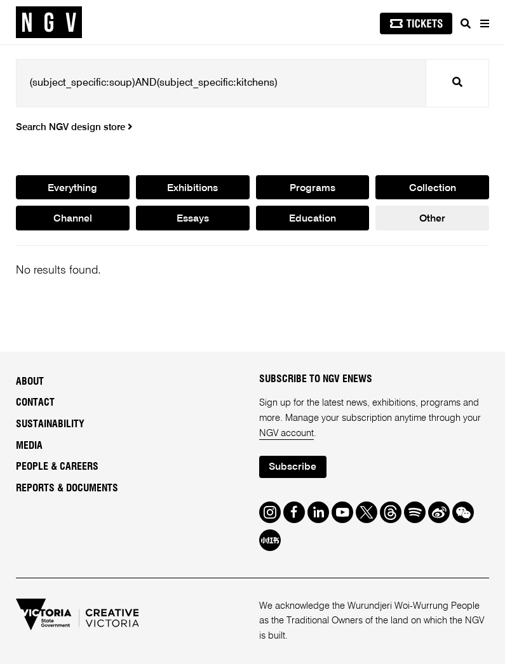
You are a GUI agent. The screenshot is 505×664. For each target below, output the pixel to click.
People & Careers (57, 466)
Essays (193, 219)
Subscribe (292, 467)
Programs (312, 188)
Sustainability (50, 424)
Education (312, 219)
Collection (432, 188)
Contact (35, 402)
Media (29, 446)
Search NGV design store (74, 127)
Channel (72, 219)
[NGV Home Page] (49, 22)
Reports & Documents (67, 488)
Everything (72, 188)
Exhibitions (192, 188)
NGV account (286, 433)
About (30, 381)
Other (432, 219)
